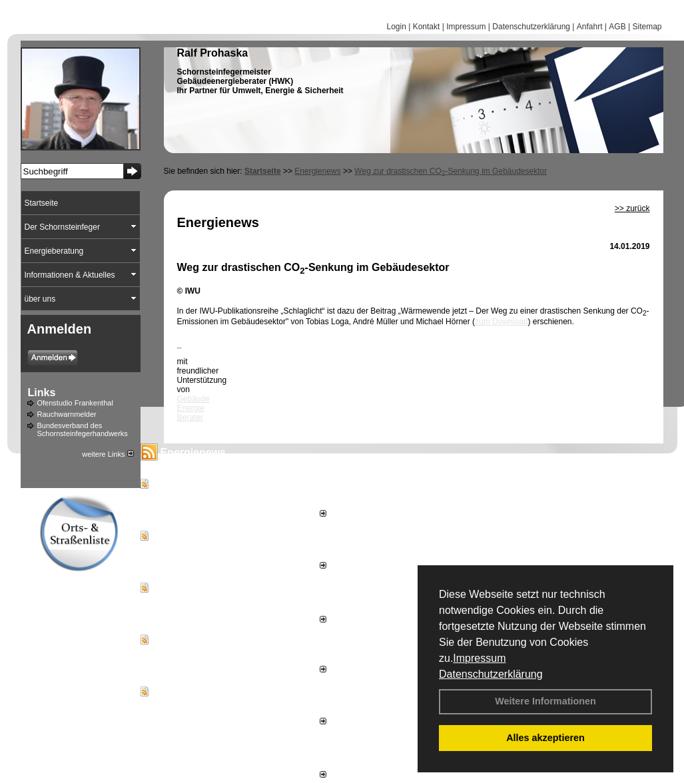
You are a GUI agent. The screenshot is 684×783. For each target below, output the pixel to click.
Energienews (193, 452)
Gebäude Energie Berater (193, 408)
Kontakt (426, 26)
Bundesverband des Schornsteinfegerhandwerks (82, 429)
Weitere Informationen (545, 701)
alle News (304, 775)
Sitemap (646, 26)
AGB (617, 26)
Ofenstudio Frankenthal (75, 403)
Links (42, 392)
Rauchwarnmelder (67, 414)
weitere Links (107, 454)
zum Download (501, 321)
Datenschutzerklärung (491, 674)
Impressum (479, 658)
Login (396, 26)
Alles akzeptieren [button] (545, 737)
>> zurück (632, 208)
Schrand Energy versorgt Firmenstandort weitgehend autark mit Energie (229, 497)
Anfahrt (590, 26)
